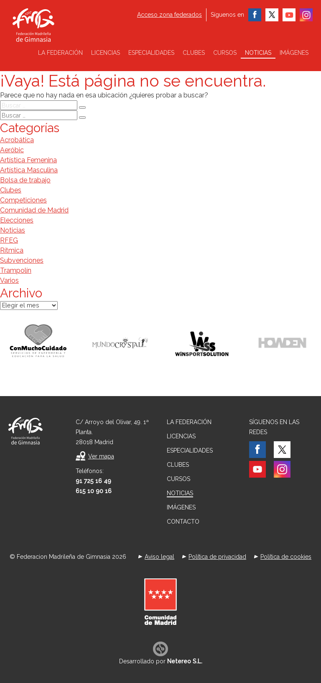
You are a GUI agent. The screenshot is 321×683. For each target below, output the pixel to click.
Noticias (258, 52)
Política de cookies (285, 556)
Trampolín (15, 270)
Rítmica (11, 250)
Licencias (105, 52)
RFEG (9, 240)
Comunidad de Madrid (34, 210)
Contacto (183, 521)
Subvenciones (21, 260)
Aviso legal (159, 556)
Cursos (225, 52)
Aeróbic (12, 150)
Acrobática (17, 140)
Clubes (194, 52)
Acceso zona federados (169, 14)
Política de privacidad (217, 556)
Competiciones (23, 200)
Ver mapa (101, 456)
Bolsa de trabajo (25, 180)
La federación (60, 52)
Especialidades (151, 52)
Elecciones (16, 220)
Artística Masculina (29, 170)
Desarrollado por (160, 661)
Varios (9, 280)
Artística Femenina (28, 160)
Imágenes (294, 52)
